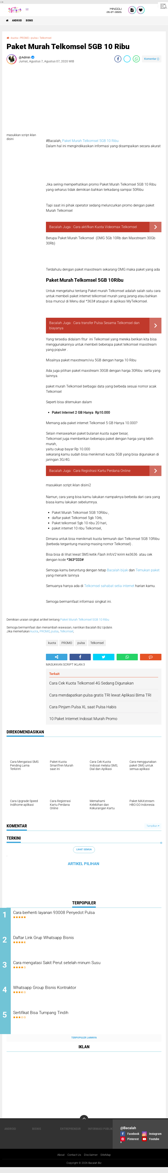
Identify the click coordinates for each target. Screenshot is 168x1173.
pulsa (38, 37)
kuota (15, 37)
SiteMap (107, 1161)
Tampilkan (153, 825)
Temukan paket (147, 570)
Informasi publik (100, 1134)
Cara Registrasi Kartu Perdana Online (101, 471)
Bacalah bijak (117, 570)
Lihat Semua (84, 849)
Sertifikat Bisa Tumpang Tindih (54, 1018)
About (60, 1161)
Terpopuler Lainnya (84, 1043)
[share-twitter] (127, 58)
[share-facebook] (117, 58)
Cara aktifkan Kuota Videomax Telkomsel (105, 227)
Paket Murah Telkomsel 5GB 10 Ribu (90, 140)
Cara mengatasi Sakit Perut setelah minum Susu (72, 965)
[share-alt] (56, 657)
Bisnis (35, 20)
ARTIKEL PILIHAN (83, 863)
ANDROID (20, 20)
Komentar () (151, 58)
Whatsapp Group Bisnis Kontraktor (58, 992)
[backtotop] (84, 1124)
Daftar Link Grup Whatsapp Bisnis (57, 939)
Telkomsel (50, 37)
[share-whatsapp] (136, 58)
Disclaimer (92, 1161)
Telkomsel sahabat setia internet (109, 586)
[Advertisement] (84, 100)
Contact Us (74, 1161)
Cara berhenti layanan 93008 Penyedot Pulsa (68, 913)
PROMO (27, 37)
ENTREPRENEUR (70, 1134)
